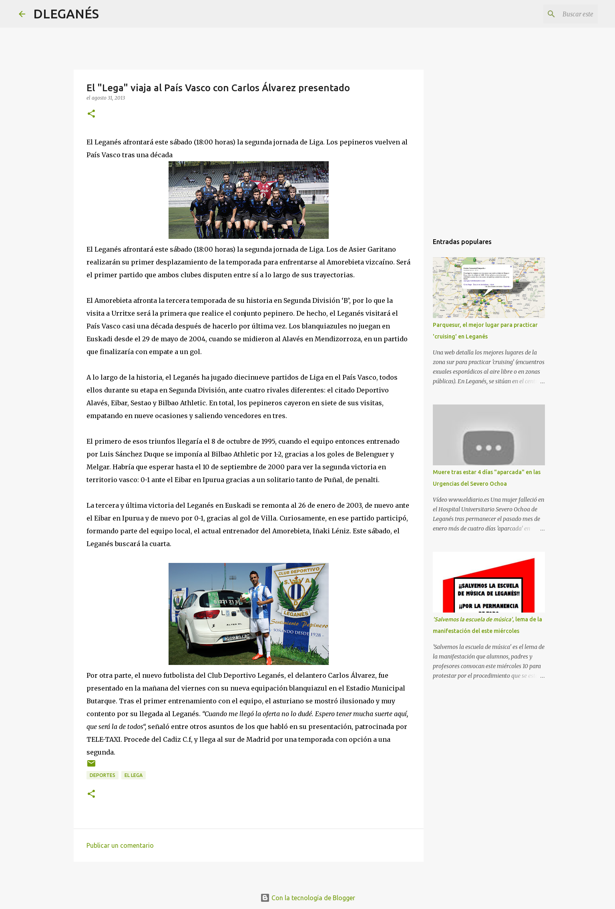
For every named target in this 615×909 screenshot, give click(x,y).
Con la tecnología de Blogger (307, 897)
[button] (91, 114)
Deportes (102, 775)
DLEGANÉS (66, 13)
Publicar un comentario (120, 845)
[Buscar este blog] (556, 14)
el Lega (134, 775)
